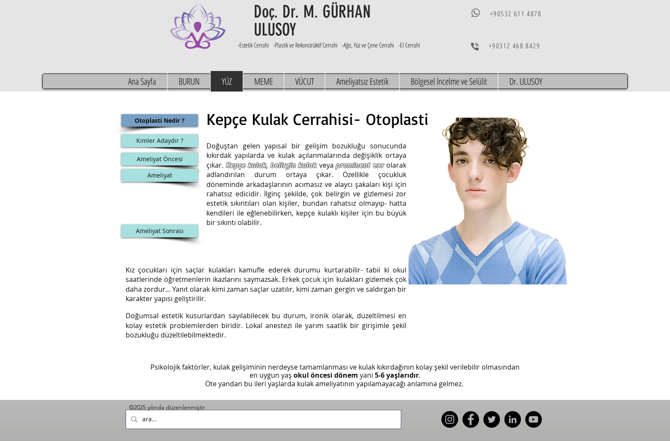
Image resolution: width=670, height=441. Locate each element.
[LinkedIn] (512, 419)
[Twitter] (491, 419)
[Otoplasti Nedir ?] (159, 120)
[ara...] (262, 419)
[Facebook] (470, 419)
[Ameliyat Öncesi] (159, 159)
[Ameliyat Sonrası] (159, 231)
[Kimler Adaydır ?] (159, 140)
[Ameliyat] (159, 175)
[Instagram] (449, 419)
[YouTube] (533, 419)
